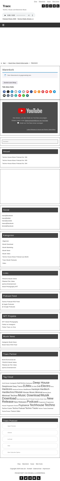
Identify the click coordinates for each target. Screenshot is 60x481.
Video (4, 263)
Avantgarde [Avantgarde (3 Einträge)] (13, 383)
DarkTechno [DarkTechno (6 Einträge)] (21, 383)
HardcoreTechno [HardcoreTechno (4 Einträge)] (17, 389)
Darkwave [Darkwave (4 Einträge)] (29, 383)
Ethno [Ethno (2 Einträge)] (52, 386)
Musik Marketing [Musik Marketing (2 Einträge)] (21, 399)
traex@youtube (7, 221)
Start (4, 63)
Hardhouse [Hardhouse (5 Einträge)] (27, 389)
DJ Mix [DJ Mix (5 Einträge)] (34, 386)
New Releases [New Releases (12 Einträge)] (20, 402)
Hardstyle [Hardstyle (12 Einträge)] (35, 389)
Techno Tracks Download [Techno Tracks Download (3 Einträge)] (45, 408)
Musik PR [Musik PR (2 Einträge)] (28, 399)
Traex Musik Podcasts (9, 260)
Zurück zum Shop (10, 82)
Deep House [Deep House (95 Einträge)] (41, 382)
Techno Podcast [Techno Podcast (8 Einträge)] (18, 408)
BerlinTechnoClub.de (9, 360)
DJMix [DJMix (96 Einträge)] (27, 386)
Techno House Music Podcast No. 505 (14, 160)
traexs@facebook (7, 223)
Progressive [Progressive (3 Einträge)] (42, 402)
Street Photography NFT (10, 286)
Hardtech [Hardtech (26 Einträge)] (44, 389)
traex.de (23, 468)
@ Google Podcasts (8, 307)
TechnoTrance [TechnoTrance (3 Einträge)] (6, 411)
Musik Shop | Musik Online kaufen (18, 63)
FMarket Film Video (8, 281)
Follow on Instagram (8, 324)
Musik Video (6, 253)
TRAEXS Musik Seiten (9, 362)
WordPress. (40, 473)
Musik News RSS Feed (9, 345)
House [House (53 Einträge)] (18, 392)
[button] (4, 91)
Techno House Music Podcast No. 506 (14, 157)
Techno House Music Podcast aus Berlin (15, 257)
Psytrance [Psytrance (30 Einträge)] (24, 405)
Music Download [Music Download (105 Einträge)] (29, 395)
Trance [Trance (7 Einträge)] (13, 411)
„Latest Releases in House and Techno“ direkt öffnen (40, 129)
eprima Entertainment (9, 284)
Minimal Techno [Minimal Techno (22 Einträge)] (10, 395)
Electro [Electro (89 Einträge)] (45, 386)
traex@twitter (6, 218)
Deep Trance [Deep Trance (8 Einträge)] (18, 386)
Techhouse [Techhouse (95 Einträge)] (37, 405)
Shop (35, 1)
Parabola (31, 473)
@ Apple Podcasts (8, 304)
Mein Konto (55, 1)
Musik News (6, 250)
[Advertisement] (30, 44)
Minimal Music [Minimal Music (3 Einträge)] (47, 392)
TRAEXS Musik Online (9, 279)
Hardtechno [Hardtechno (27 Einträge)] (8, 392)
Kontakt (29, 468)
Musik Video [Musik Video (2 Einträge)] (43, 399)
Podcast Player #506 (9, 19)
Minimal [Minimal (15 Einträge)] (38, 392)
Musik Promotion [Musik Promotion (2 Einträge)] (35, 399)
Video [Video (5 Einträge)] (18, 411)
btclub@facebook (7, 226)
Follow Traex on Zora (9, 327)
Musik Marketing (7, 247)
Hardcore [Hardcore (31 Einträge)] (7, 389)
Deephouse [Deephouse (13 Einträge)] (7, 386)
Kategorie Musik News (9, 342)
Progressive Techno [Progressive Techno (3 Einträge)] (12, 405)
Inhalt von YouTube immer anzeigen (31, 123)
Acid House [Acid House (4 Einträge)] (5, 383)
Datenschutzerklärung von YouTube (36, 120)
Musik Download (7, 244)
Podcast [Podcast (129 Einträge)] (32, 401)
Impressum (46, 468)
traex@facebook (7, 215)
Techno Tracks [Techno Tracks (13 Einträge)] (31, 408)
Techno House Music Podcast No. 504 (14, 163)
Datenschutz (37, 468)
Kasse (49, 1)
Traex (7, 6)
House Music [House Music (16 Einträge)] (29, 392)
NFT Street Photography (10, 322)
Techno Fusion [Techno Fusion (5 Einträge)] (7, 408)
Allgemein (5, 241)
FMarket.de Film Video (9, 365)
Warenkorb (42, 1)
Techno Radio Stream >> (25, 19)
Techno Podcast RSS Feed (11, 301)
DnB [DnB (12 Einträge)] (39, 386)
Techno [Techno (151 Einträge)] (50, 405)
